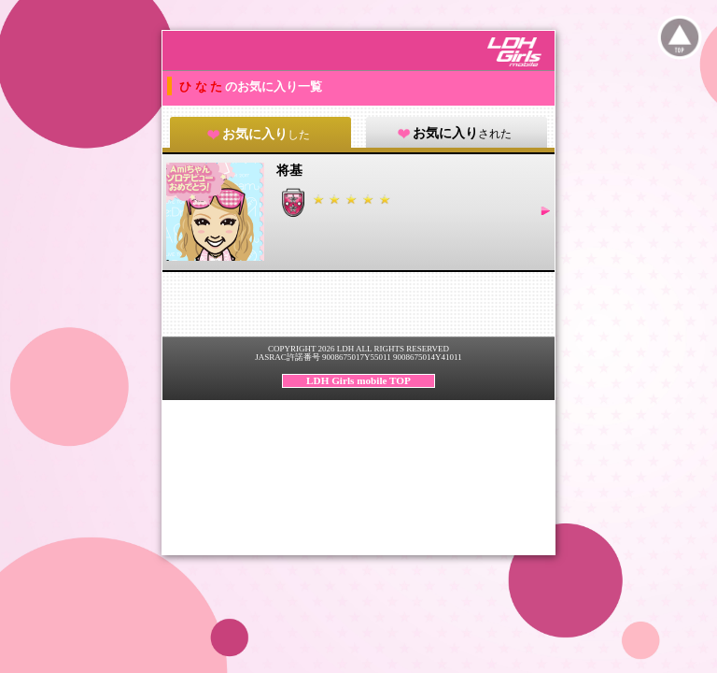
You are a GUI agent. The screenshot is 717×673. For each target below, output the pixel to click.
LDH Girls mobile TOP (358, 380)
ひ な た (202, 86)
